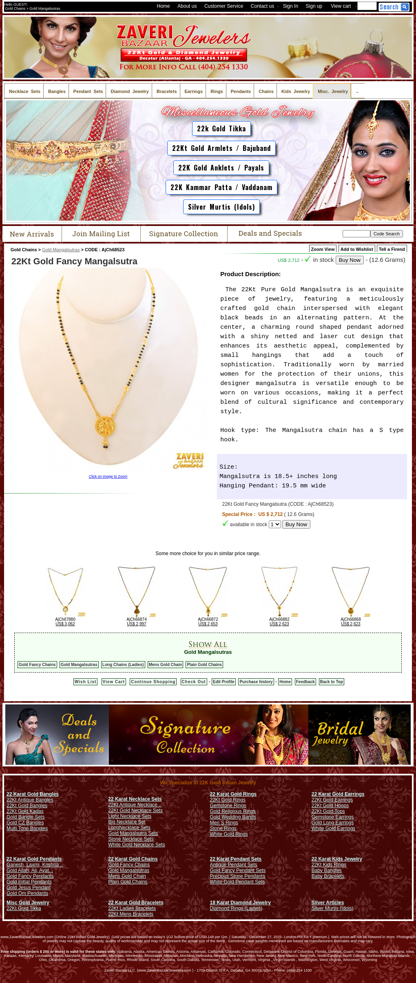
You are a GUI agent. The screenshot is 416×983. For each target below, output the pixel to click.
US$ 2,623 (279, 624)
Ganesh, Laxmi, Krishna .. (35, 865)
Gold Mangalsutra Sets (133, 833)
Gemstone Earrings (333, 817)
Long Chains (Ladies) (123, 664)
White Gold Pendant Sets (237, 882)
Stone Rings (223, 828)
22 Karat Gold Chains (132, 859)
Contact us (262, 6)
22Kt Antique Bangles (30, 800)
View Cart (114, 682)
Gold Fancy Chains (37, 664)
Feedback (305, 682)
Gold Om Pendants (27, 893)
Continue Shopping (153, 682)
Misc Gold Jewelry (28, 903)
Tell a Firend (392, 249)
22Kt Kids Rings (329, 865)
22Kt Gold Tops (328, 811)
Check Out (194, 682)
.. (358, 91)
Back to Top (331, 682)
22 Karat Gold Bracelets (135, 903)
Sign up (314, 6)
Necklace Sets (134, 827)
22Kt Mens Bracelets (130, 914)
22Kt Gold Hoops (330, 805)
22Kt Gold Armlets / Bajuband (221, 148)
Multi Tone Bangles (27, 828)
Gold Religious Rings (233, 811)
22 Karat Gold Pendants (34, 859)
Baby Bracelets (328, 876)
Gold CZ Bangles (25, 823)
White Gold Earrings (333, 828)
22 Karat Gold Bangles (33, 794)
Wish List (85, 682)
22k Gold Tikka (221, 128)
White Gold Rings (229, 834)
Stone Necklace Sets (130, 839)
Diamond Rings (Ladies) (236, 908)
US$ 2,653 (207, 624)
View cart (341, 6)
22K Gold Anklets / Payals (221, 168)
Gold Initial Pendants (29, 882)
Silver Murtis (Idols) (221, 207)
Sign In (290, 6)
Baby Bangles (327, 870)
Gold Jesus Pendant (29, 887)
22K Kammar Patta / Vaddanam (221, 187)
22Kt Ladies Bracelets (132, 908)
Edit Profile (224, 682)
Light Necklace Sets (129, 816)
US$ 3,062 (65, 624)
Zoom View (323, 249)
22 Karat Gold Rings (233, 794)
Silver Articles (328, 903)
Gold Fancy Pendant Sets (238, 870)
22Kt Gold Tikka (24, 908)
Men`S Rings (224, 823)
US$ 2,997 (136, 624)
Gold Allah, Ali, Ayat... (30, 870)
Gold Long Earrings (333, 823)
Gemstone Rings (228, 805)
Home (163, 6)
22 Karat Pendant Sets (236, 859)
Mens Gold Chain (165, 664)
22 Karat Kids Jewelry (337, 859)
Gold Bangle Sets (25, 817)
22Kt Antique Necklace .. (135, 805)
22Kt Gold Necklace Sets (135, 810)
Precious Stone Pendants (237, 876)
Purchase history (255, 682)
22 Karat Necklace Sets (135, 799)
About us (187, 6)
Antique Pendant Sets (233, 865)
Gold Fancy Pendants (30, 876)
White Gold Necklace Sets (136, 845)
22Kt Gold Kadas (25, 811)
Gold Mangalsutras (61, 249)
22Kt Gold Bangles (27, 805)
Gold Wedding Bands (233, 817)
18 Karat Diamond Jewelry (240, 903)
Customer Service (223, 6)
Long (113, 827)
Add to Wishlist (357, 249)
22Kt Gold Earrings (332, 800)
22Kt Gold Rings (228, 800)
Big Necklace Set (126, 822)
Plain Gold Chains (204, 664)
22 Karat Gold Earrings (338, 794)
